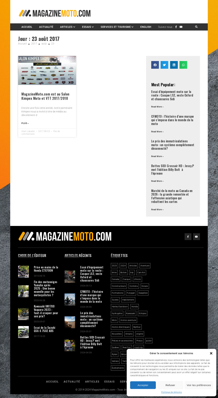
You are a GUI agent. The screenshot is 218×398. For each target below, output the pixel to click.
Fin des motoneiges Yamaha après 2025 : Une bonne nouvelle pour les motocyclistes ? (45, 288)
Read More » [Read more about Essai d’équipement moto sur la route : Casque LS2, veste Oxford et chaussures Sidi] (157, 107)
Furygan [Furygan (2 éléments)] (131, 293)
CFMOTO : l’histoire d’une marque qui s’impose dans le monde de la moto (172, 120)
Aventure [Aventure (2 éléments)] (145, 265)
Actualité (46, 26)
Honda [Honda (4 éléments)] (134, 306)
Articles (66, 26)
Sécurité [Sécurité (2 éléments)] (125, 354)
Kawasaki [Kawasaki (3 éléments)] (130, 313)
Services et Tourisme (116, 26)
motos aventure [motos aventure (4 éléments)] (128, 320)
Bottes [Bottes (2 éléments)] (123, 272)
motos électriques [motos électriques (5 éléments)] (121, 327)
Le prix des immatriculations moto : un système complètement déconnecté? (172, 145)
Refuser (170, 385)
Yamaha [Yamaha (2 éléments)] (126, 361)
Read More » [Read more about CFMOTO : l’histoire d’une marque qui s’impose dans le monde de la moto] (157, 131)
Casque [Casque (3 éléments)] (126, 279)
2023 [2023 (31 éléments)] (114, 265)
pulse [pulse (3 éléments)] (149, 341)
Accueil (26, 26)
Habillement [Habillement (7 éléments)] (128, 300)
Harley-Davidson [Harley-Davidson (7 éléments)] (120, 306)
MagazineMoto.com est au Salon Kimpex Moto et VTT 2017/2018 (45, 96)
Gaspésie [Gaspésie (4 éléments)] (143, 293)
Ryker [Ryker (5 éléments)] (115, 354)
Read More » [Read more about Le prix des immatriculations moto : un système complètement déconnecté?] (157, 156)
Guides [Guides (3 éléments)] (115, 300)
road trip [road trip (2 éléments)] (138, 347)
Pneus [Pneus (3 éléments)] (139, 341)
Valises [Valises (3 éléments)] (115, 361)
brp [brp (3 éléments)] (132, 272)
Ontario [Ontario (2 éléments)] (129, 334)
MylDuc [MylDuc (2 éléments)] (137, 327)
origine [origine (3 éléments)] (139, 334)
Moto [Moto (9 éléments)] (114, 320)
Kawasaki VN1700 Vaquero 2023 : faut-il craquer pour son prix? (46, 311)
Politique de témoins (171, 392)
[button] (211, 353)
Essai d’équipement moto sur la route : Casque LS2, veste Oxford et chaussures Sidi (172, 95)
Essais (86, 26)
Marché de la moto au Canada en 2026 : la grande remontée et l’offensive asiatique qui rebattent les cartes (172, 196)
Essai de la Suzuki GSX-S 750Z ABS (44, 329)
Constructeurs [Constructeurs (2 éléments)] (119, 286)
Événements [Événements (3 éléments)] (118, 368)
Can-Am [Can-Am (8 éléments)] (141, 272)
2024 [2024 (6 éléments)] (123, 265)
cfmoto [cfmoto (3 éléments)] (137, 279)
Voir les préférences (199, 385)
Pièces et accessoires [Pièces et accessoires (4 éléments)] (122, 341)
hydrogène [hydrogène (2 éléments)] (117, 313)
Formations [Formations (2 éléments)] (117, 293)
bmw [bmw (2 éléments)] (114, 272)
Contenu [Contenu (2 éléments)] (134, 286)
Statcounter (7, 396)
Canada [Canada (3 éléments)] (115, 279)
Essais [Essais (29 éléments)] (145, 286)
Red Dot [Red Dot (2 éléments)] (127, 347)
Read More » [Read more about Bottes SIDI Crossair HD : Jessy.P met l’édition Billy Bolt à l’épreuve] (157, 181)
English (145, 26)
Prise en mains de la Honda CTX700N (46, 268)
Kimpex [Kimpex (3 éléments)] (142, 313)
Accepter (143, 385)
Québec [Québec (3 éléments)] (115, 347)
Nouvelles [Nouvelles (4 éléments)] (117, 334)
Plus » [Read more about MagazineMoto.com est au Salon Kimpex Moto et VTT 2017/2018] (25, 123)
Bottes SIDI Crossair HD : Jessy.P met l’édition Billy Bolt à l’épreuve (172, 169)
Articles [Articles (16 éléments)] (133, 265)
